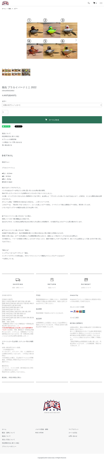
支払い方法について (8, 439)
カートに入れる (52, 120)
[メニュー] (101, 3)
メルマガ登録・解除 (41, 429)
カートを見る (73, 432)
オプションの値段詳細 (9, 139)
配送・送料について (8, 432)
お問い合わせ (73, 436)
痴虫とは (5, 250)
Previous (28, 40)
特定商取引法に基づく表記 (10, 136)
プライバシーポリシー (9, 446)
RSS (36, 432)
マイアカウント (74, 429)
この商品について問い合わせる (12, 142)
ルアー (16, 8)
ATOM (41, 432)
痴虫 (10, 8)
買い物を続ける (7, 145)
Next (75, 40)
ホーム (4, 8)
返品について (6, 133)
